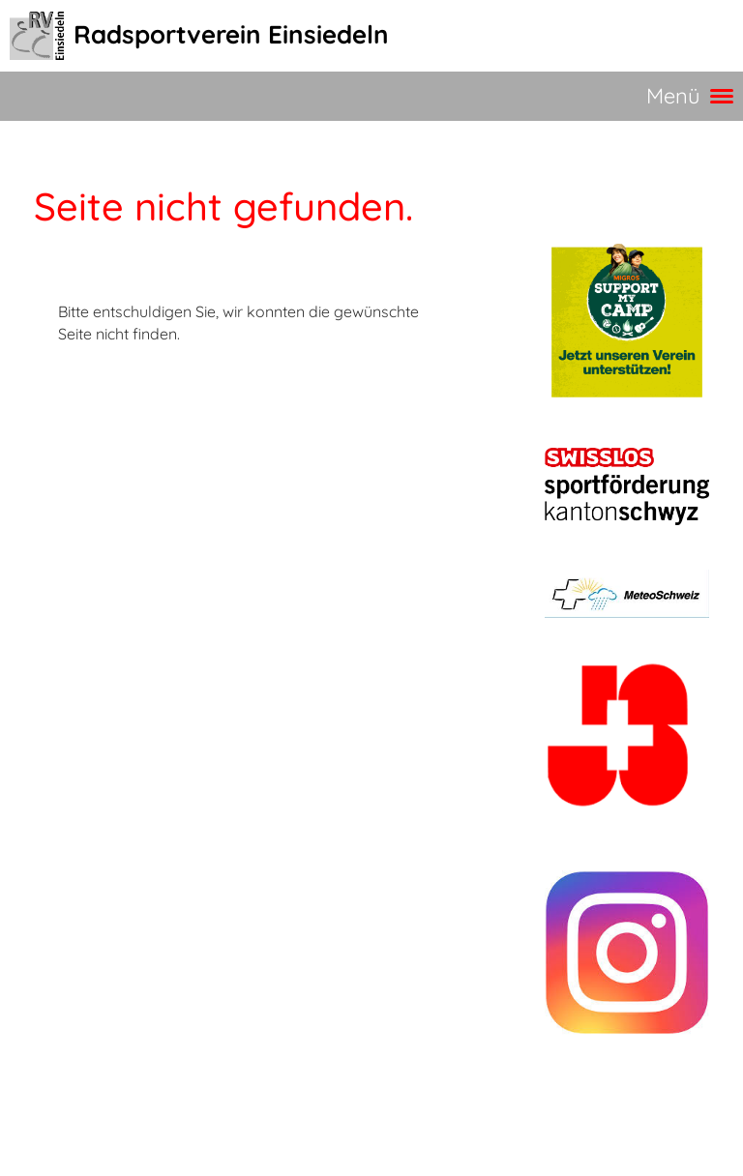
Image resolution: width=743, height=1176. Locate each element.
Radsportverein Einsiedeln (231, 34)
